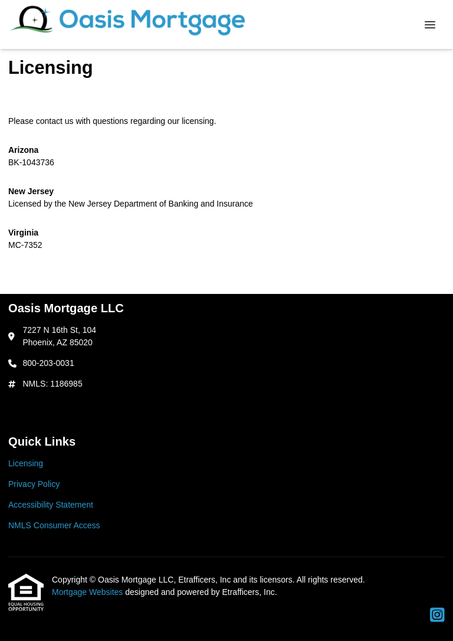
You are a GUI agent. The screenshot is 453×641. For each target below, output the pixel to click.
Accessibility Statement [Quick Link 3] (50, 504)
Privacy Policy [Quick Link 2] (34, 484)
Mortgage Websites (88, 592)
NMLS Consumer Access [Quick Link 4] (54, 525)
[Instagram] (437, 615)
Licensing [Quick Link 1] (25, 463)
